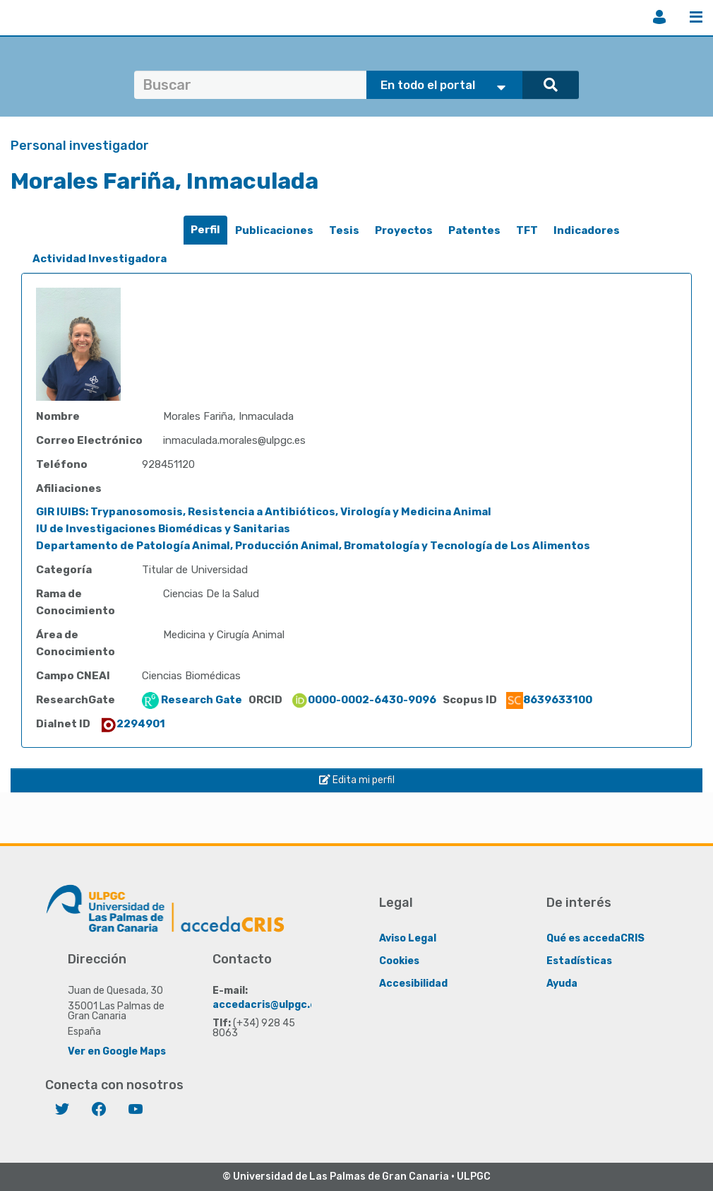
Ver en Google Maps (117, 1051)
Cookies (399, 960)
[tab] (205, 230)
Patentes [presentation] (474, 230)
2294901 (132, 723)
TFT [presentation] (527, 230)
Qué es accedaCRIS (595, 938)
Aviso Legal (407, 938)
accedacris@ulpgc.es (267, 1004)
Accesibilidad (413, 983)
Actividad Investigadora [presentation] (99, 258)
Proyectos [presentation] (404, 230)
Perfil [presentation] (205, 229)
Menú (696, 16)
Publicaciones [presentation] (274, 230)
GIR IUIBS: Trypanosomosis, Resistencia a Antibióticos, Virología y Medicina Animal (263, 511)
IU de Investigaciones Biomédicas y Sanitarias (163, 528)
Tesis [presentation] (344, 230)
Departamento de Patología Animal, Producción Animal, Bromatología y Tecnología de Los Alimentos (313, 545)
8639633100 (549, 699)
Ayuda (561, 983)
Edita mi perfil (357, 780)
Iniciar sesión (659, 16)
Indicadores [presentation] (586, 230)
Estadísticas (579, 960)
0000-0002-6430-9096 (363, 699)
